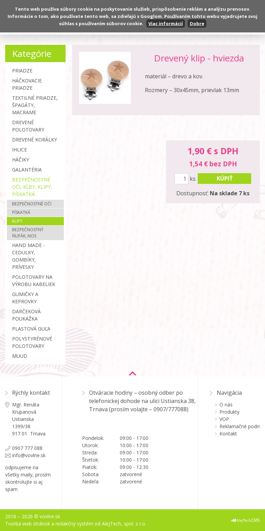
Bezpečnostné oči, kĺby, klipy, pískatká (32, 186)
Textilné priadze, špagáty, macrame (35, 105)
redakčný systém (74, 523)
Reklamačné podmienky (239, 426)
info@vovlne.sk (29, 455)
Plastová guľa (31, 328)
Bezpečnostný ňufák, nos (27, 233)
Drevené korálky (34, 139)
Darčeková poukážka (26, 315)
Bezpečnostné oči (31, 204)
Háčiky (20, 159)
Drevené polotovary (28, 126)
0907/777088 (170, 409)
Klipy (17, 221)
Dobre (197, 23)
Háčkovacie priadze (27, 84)
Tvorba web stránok (27, 523)
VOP (224, 419)
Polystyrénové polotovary (32, 342)
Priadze (22, 70)
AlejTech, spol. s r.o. (124, 523)
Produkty (229, 412)
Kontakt (228, 433)
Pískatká (21, 212)
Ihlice (19, 149)
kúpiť (225, 178)
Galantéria (27, 169)
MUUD (19, 356)
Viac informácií (165, 23)
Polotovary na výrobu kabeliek (33, 280)
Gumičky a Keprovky (25, 298)
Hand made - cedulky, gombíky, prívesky (28, 256)
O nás (226, 404)
